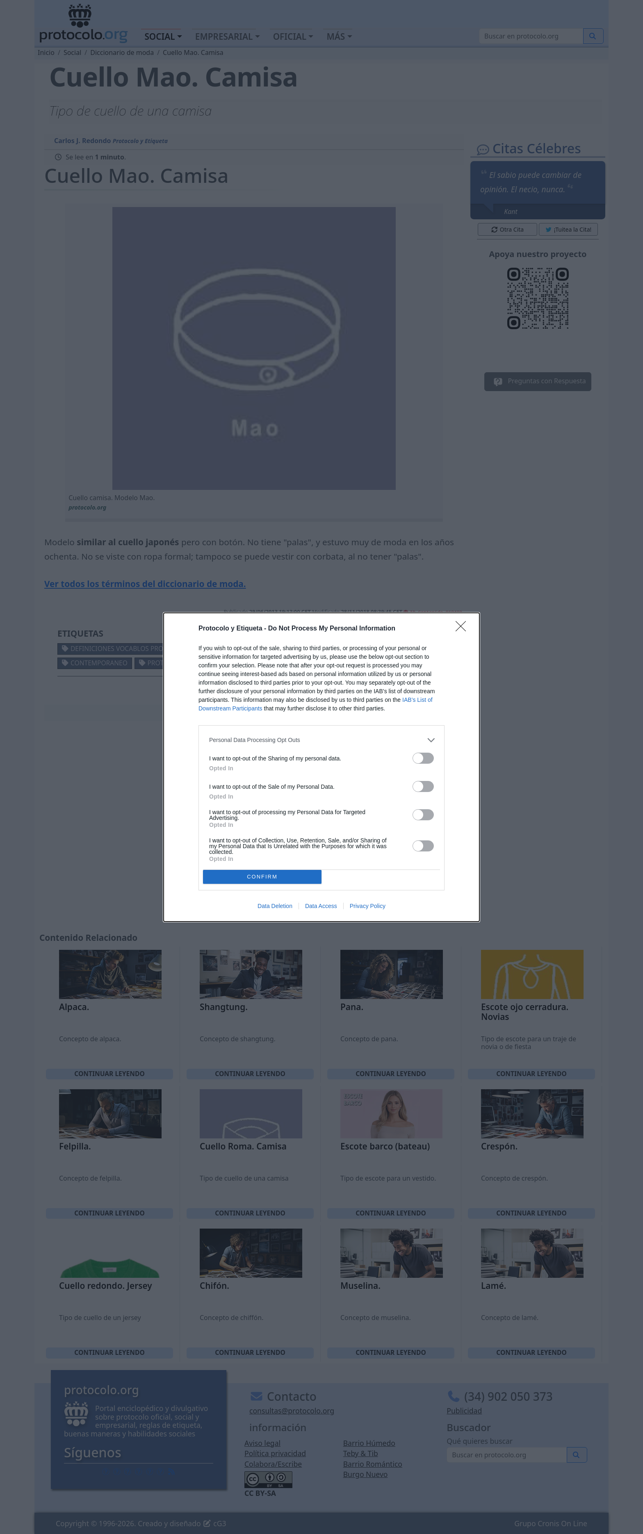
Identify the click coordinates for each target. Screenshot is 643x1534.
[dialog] (321, 767)
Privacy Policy (367, 906)
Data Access (321, 906)
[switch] (423, 758)
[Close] (463, 629)
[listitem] (321, 740)
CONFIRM (262, 877)
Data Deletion (275, 906)
